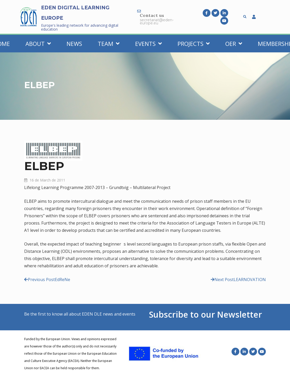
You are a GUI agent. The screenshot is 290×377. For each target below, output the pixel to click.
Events (148, 43)
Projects (193, 43)
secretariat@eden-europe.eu (157, 21)
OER (233, 43)
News (74, 43)
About (38, 43)
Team (109, 43)
